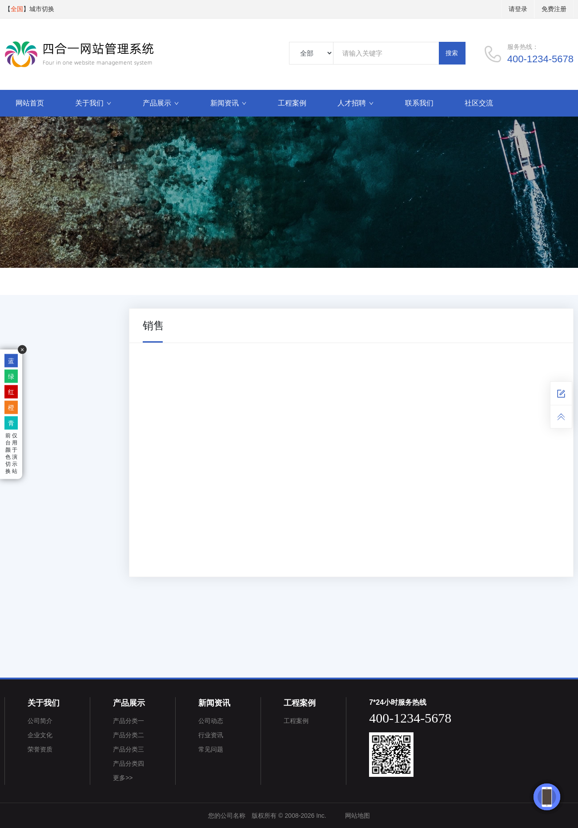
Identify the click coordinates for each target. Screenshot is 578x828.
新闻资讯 (228, 103)
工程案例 (292, 103)
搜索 (452, 53)
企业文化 (40, 735)
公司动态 (210, 720)
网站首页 (30, 103)
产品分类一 (128, 720)
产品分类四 (128, 763)
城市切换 (41, 8)
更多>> (122, 777)
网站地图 (357, 815)
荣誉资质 (40, 749)
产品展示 (161, 103)
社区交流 (479, 103)
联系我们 (419, 103)
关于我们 (93, 103)
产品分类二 (128, 735)
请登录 (518, 8)
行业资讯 (210, 735)
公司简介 (40, 720)
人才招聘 (355, 103)
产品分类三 (128, 749)
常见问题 (210, 749)
